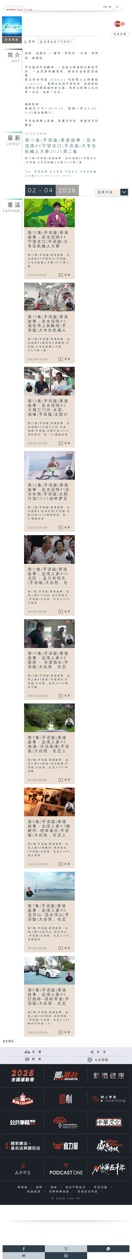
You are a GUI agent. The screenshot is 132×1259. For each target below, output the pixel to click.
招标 (55, 1187)
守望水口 (71, 171)
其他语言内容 (89, 1191)
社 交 (102, 1052)
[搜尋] (117, 6)
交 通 (37, 1052)
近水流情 (56, 171)
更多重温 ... (9, 1041)
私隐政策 (35, 1191)
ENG (105, 7)
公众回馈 (102, 1060)
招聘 (40, 1187)
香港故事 (41, 171)
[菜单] (127, 6)
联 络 (37, 1059)
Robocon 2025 (58, 175)
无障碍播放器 (60, 1191)
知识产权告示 (76, 1187)
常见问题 (101, 1187)
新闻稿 (24, 1187)
